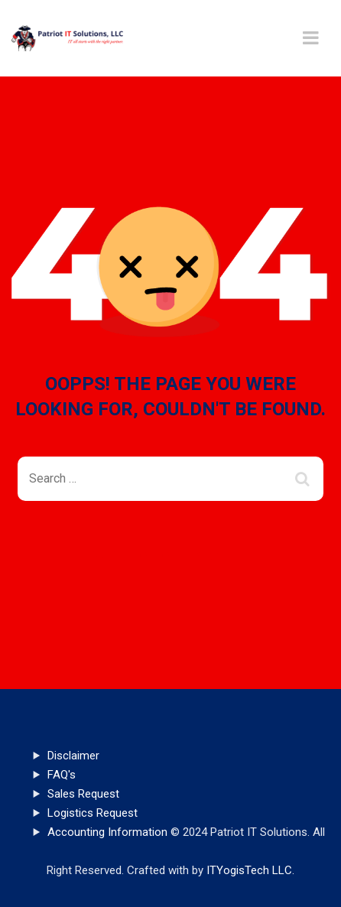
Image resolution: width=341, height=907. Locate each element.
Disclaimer (73, 755)
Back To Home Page (158, 556)
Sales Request (83, 794)
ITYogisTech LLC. (250, 870)
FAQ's (61, 775)
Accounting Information (107, 832)
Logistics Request (92, 813)
